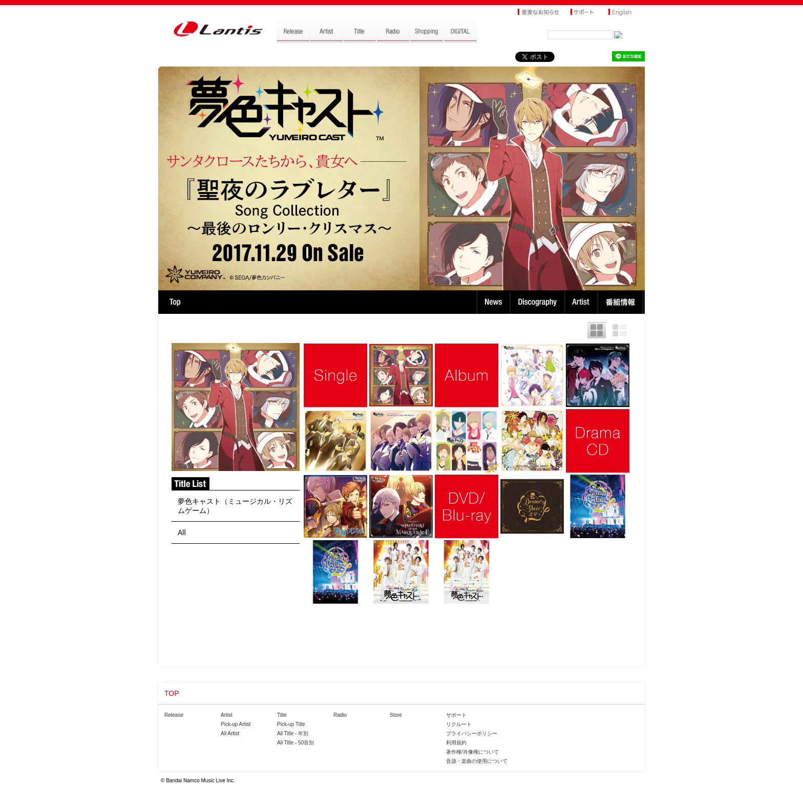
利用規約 (456, 742)
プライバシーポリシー (471, 733)
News (493, 302)
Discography (538, 302)
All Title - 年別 (292, 733)
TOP (175, 302)
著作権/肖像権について (472, 752)
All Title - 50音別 (295, 742)
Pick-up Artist (235, 724)
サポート (456, 715)
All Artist (230, 733)
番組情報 (622, 302)
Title (282, 715)
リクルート (459, 724)
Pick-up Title (291, 724)
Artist (582, 302)
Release (173, 715)
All (182, 532)
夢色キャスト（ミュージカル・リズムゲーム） (235, 506)
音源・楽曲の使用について (477, 761)
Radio (340, 715)
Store (396, 715)
